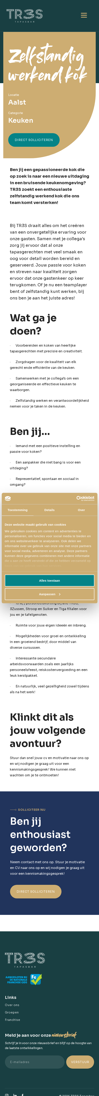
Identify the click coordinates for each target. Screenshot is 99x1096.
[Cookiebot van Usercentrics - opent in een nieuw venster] (76, 498)
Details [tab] (49, 510)
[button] (83, 16)
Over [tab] (81, 510)
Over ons (12, 1005)
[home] (27, 16)
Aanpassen (49, 594)
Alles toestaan (49, 580)
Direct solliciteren (34, 140)
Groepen (12, 1012)
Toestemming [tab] (18, 510)
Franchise (12, 1020)
